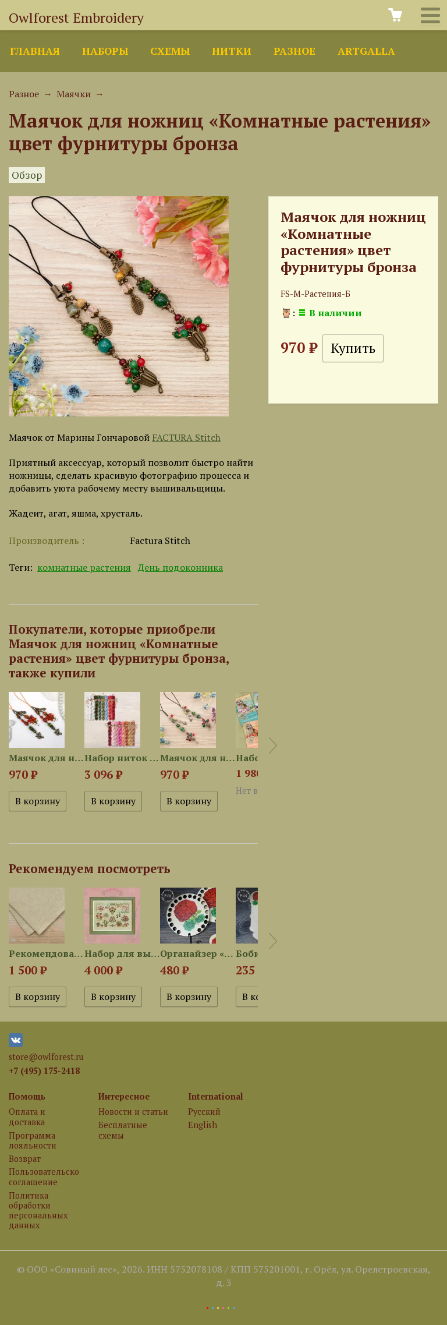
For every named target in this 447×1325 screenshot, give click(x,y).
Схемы (170, 51)
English (202, 1124)
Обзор (27, 175)
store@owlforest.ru (46, 1056)
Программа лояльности (32, 1140)
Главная (35, 51)
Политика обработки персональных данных (38, 1210)
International (215, 1096)
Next (273, 745)
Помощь (27, 1096)
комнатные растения (84, 567)
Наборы (105, 51)
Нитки (231, 51)
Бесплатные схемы (122, 1129)
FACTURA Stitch (186, 437)
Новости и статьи (133, 1111)
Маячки (73, 93)
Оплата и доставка (27, 1116)
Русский (204, 1111)
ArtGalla (366, 51)
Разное (294, 51)
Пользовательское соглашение (44, 1176)
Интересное (124, 1096)
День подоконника (180, 567)
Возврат (25, 1158)
